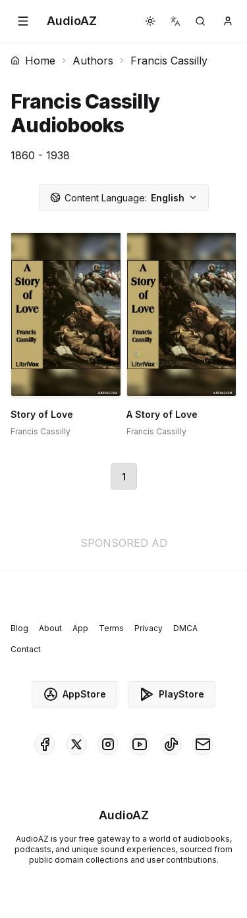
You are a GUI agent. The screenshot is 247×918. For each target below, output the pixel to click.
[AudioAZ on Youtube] (139, 744)
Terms (111, 628)
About (50, 628)
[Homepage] (72, 21)
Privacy (148, 628)
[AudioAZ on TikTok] (171, 744)
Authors (92, 60)
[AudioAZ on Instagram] (108, 744)
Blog (19, 628)
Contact (26, 649)
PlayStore (171, 694)
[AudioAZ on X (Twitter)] (76, 744)
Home (33, 60)
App (80, 628)
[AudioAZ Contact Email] (202, 744)
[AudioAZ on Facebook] (44, 744)
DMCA (185, 628)
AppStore (74, 694)
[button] (23, 21)
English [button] (124, 198)
